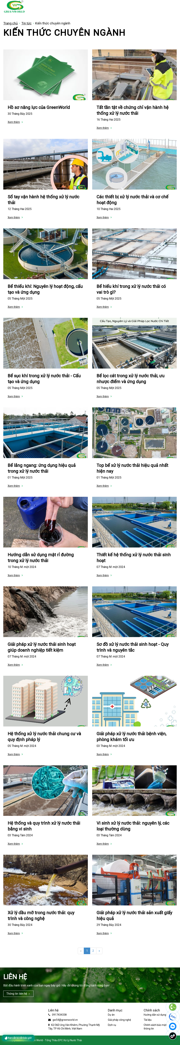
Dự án (111, 1014)
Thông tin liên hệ (16, 993)
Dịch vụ (112, 1024)
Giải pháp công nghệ (119, 1019)
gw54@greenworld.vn (65, 1019)
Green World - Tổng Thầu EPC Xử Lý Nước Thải (55, 1040)
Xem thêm (14, 122)
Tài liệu (148, 1019)
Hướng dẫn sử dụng (155, 1014)
